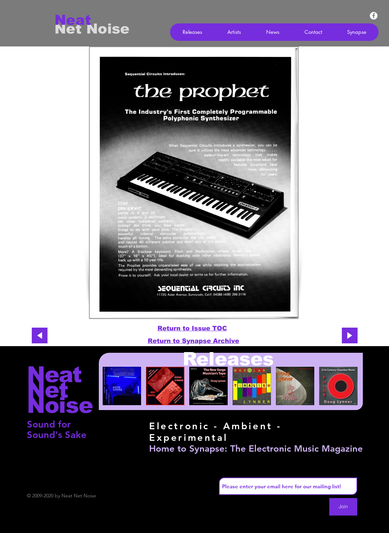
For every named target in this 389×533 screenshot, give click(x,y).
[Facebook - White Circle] (373, 16)
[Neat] (79, 20)
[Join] (343, 507)
